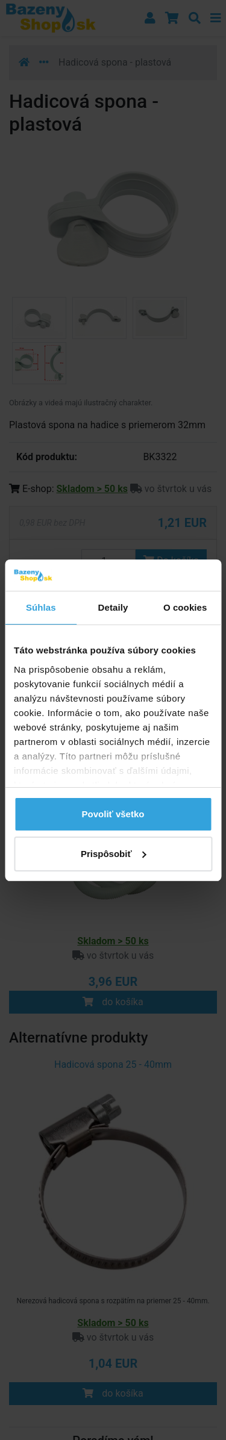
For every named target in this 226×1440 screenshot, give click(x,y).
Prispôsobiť (113, 854)
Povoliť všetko (113, 814)
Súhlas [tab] (41, 607)
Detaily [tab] (113, 607)
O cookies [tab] (185, 607)
